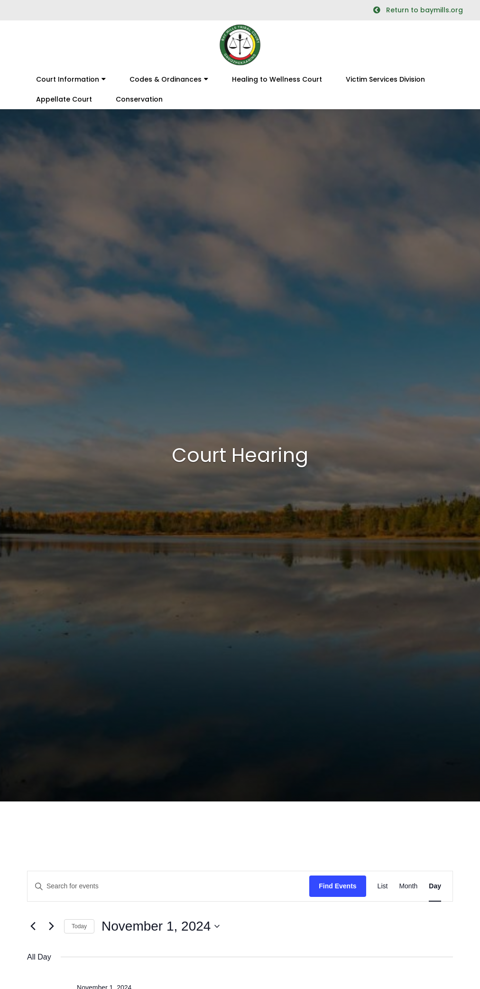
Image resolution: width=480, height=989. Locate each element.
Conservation (139, 99)
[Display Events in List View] (383, 886)
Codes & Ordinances (165, 79)
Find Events (337, 886)
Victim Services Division (385, 79)
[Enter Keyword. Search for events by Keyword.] (168, 886)
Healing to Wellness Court (277, 79)
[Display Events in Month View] (408, 886)
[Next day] (51, 926)
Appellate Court (64, 99)
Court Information (67, 79)
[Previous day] (32, 926)
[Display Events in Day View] (435, 886)
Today (79, 926)
